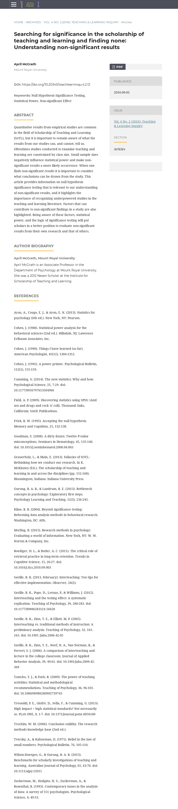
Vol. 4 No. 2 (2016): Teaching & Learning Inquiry (81, 22)
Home (18, 22)
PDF (119, 67)
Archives (33, 22)
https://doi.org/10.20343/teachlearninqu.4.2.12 (56, 85)
